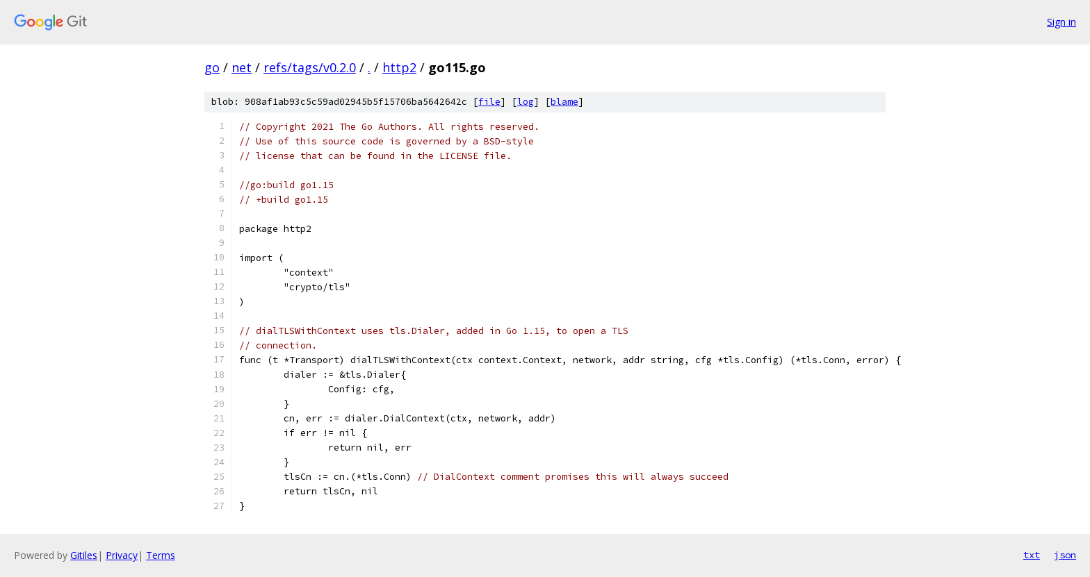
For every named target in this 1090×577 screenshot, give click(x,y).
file (489, 102)
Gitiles (83, 555)
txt (1031, 555)
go (212, 67)
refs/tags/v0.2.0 (309, 67)
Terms (160, 555)
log (525, 102)
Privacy (122, 555)
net (241, 67)
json (1065, 555)
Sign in (1061, 21)
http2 (399, 67)
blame (564, 102)
